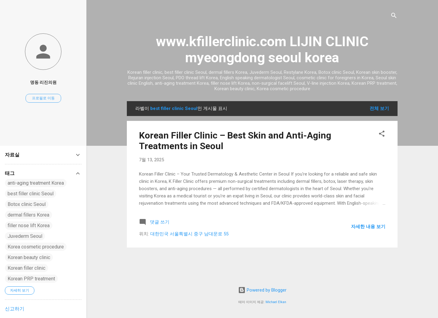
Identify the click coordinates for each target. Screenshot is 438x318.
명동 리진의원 (43, 82)
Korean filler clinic (26, 268)
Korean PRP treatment (31, 279)
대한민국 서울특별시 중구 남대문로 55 (189, 234)
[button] (381, 134)
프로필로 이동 (43, 98)
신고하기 (14, 309)
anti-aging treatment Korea (36, 183)
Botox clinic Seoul (27, 204)
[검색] (394, 16)
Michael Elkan (276, 302)
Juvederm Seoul (25, 236)
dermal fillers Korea (28, 215)
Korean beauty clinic (29, 257)
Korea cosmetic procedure (36, 247)
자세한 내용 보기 (368, 226)
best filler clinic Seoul (31, 194)
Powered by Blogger (262, 290)
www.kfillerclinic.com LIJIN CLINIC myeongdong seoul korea (262, 49)
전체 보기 (379, 108)
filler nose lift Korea (29, 225)
